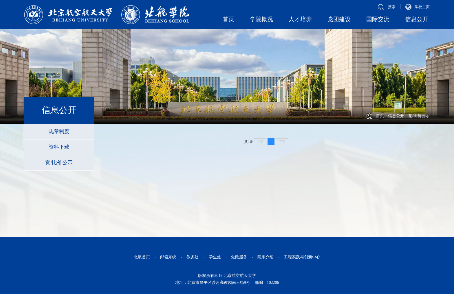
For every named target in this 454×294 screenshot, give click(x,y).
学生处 (215, 257)
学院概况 (261, 19)
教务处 (192, 257)
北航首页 (142, 257)
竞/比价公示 (419, 116)
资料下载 (59, 147)
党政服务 (239, 257)
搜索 (392, 7)
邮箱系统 (168, 257)
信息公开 (416, 19)
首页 (228, 19)
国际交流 (377, 19)
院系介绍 (265, 257)
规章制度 (59, 131)
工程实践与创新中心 (302, 257)
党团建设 (339, 19)
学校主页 (422, 7)
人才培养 (300, 19)
